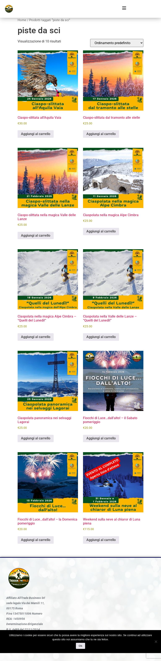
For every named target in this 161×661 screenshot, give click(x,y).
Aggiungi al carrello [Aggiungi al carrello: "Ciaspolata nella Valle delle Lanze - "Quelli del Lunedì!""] (101, 337)
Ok (80, 645)
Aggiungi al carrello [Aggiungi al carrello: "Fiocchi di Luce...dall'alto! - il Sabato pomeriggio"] (101, 438)
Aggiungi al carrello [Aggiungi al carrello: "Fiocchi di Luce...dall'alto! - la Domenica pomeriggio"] (35, 540)
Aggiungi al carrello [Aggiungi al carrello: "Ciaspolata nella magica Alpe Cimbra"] (101, 231)
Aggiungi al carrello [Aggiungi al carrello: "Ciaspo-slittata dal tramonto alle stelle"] (101, 134)
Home (22, 20)
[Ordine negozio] (116, 43)
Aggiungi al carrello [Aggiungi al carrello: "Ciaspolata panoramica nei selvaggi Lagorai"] (35, 438)
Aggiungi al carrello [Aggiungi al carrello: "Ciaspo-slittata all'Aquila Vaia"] (35, 134)
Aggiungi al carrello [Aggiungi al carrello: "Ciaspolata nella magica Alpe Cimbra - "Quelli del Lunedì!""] (35, 337)
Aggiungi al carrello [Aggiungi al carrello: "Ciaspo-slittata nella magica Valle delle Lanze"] (35, 235)
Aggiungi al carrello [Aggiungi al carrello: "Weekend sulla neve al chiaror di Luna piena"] (101, 540)
